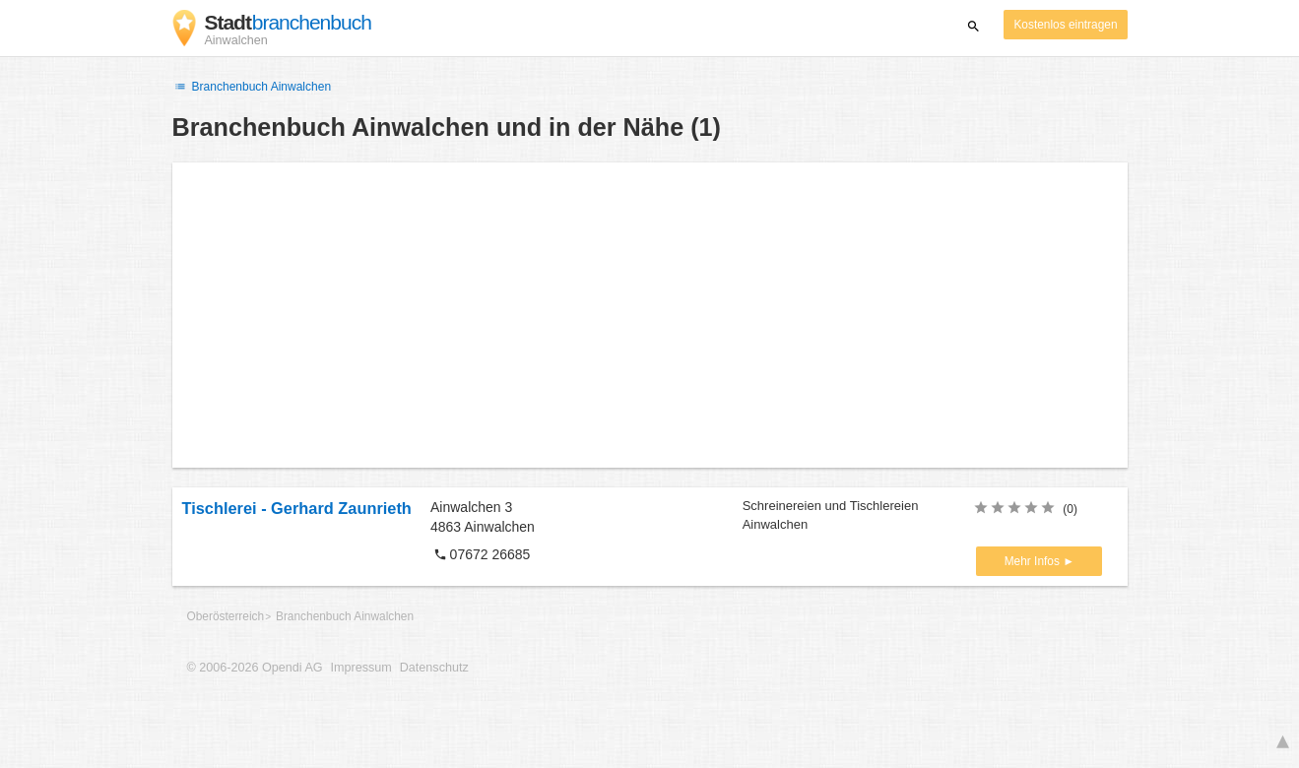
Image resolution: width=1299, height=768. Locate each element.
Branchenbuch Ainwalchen (252, 87)
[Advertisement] (650, 315)
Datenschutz (434, 667)
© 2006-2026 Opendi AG (255, 667)
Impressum (361, 667)
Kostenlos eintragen (1065, 25)
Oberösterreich (226, 616)
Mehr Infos (1034, 561)
